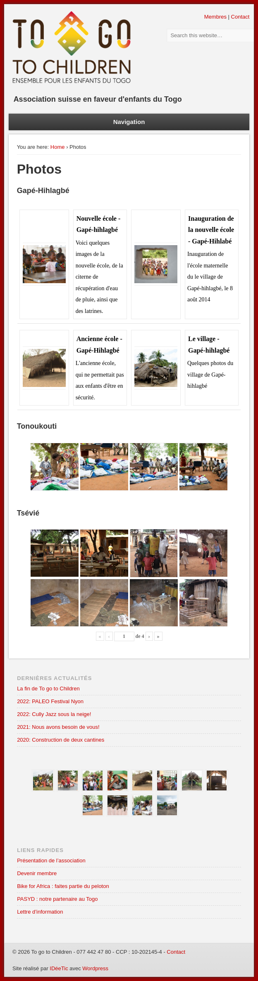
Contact (240, 17)
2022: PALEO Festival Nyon (50, 701)
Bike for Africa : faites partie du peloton (63, 886)
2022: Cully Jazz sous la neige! (54, 714)
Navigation (129, 121)
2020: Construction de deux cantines (60, 740)
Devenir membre (37, 873)
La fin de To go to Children (48, 688)
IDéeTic (59, 968)
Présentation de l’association (51, 860)
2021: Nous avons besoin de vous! (58, 727)
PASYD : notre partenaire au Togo (57, 899)
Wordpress (95, 968)
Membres (215, 17)
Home (57, 147)
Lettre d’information (40, 912)
